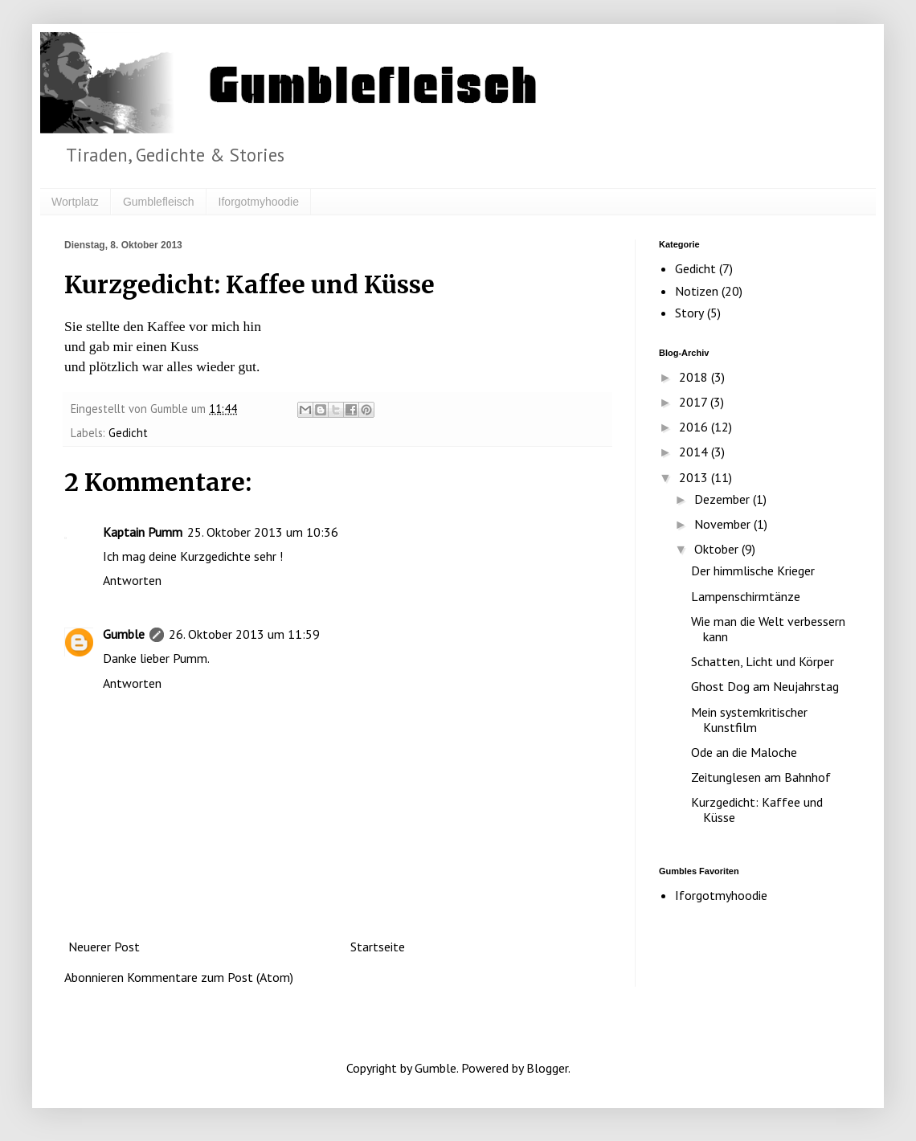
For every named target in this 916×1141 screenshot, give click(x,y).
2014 (695, 452)
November (724, 524)
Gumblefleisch (158, 201)
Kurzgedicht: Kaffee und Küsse (757, 809)
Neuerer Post (104, 947)
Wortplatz (75, 201)
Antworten (132, 580)
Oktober (718, 549)
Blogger (547, 1068)
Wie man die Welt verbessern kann (768, 628)
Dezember (723, 499)
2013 (695, 477)
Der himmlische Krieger (753, 570)
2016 (695, 427)
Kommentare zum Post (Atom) (210, 977)
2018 (695, 377)
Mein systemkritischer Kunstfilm (749, 719)
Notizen (696, 291)
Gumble (124, 634)
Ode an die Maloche (744, 752)
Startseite (377, 947)
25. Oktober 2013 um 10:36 (262, 532)
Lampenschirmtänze (745, 596)
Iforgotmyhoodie (259, 201)
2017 (694, 402)
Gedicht (128, 432)
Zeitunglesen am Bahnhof (761, 777)
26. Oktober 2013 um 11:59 (244, 634)
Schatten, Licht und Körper (762, 661)
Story (689, 313)
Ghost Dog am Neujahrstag (765, 686)
